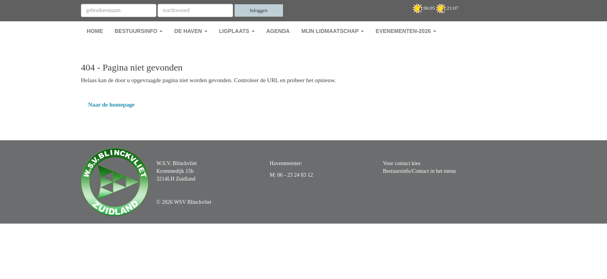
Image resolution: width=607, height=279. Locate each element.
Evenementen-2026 (406, 31)
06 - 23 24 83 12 (295, 175)
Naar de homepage (107, 105)
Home (95, 31)
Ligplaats (237, 31)
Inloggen (258, 10)
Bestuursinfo (139, 31)
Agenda (278, 31)
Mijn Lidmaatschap (332, 31)
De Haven (190, 31)
